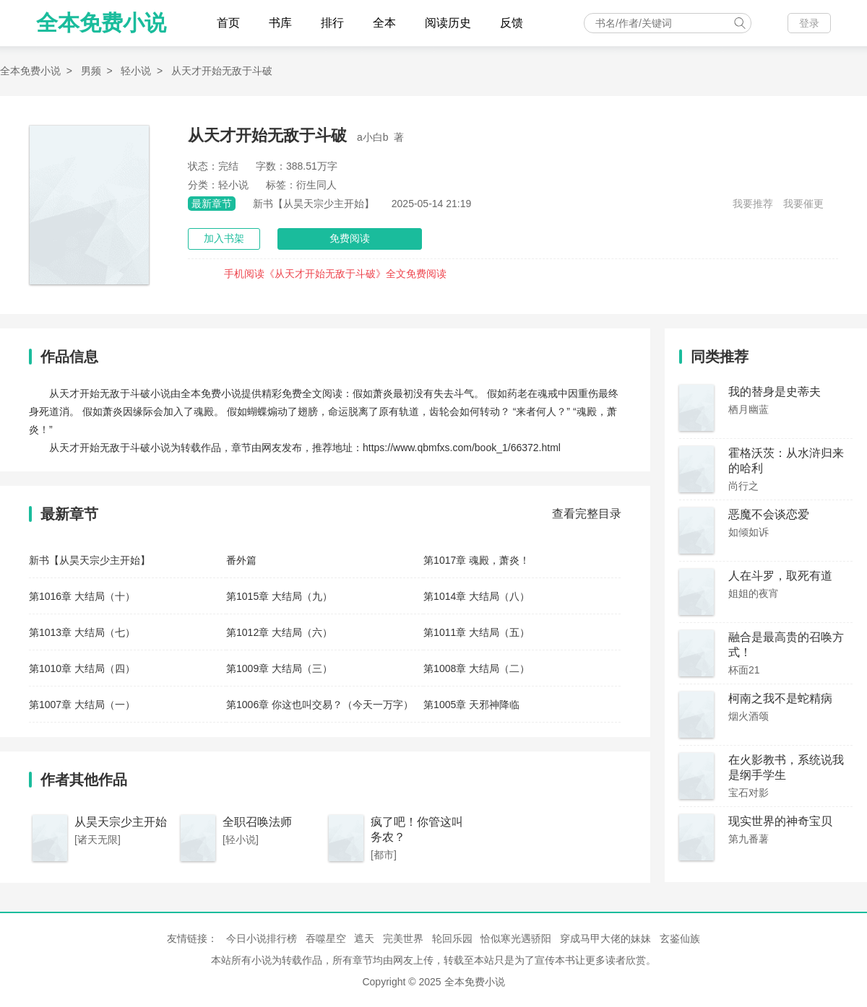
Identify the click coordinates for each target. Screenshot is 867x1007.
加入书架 (224, 238)
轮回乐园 (452, 938)
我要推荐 (753, 203)
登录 (809, 23)
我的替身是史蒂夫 (774, 391)
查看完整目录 (586, 513)
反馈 (511, 23)
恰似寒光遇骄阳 (515, 938)
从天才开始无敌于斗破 (221, 71)
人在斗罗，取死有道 (780, 576)
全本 (384, 23)
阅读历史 (448, 23)
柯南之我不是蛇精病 (780, 698)
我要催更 (803, 203)
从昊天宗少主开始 (120, 822)
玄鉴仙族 (680, 938)
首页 (228, 23)
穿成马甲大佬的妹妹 (605, 938)
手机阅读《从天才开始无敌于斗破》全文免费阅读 (335, 273)
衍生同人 (316, 185)
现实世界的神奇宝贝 (780, 821)
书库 (280, 23)
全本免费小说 (101, 23)
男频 (91, 71)
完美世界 (403, 938)
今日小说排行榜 (261, 938)
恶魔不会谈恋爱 (768, 514)
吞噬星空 (326, 938)
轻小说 (136, 71)
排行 (332, 23)
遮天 (364, 938)
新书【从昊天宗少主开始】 (313, 203)
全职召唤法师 (257, 822)
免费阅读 (349, 238)
